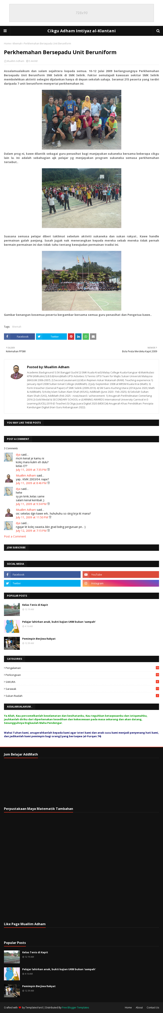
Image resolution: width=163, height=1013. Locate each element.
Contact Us (153, 1007)
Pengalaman (82, 668)
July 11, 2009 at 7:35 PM (31, 470)
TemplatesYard (34, 1007)
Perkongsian (82, 675)
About (139, 1007)
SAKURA (82, 682)
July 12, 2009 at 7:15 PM (31, 530)
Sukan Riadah (82, 696)
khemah (17, 43)
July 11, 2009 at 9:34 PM (31, 504)
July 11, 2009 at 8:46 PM (31, 483)
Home (7, 43)
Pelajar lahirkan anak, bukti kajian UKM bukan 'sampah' (59, 621)
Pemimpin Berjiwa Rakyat (39, 638)
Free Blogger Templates (75, 1007)
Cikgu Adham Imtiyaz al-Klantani (81, 30)
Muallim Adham (15, 61)
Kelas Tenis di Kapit (35, 605)
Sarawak (82, 689)
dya (18, 454)
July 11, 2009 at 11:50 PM (32, 517)
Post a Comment (15, 536)
